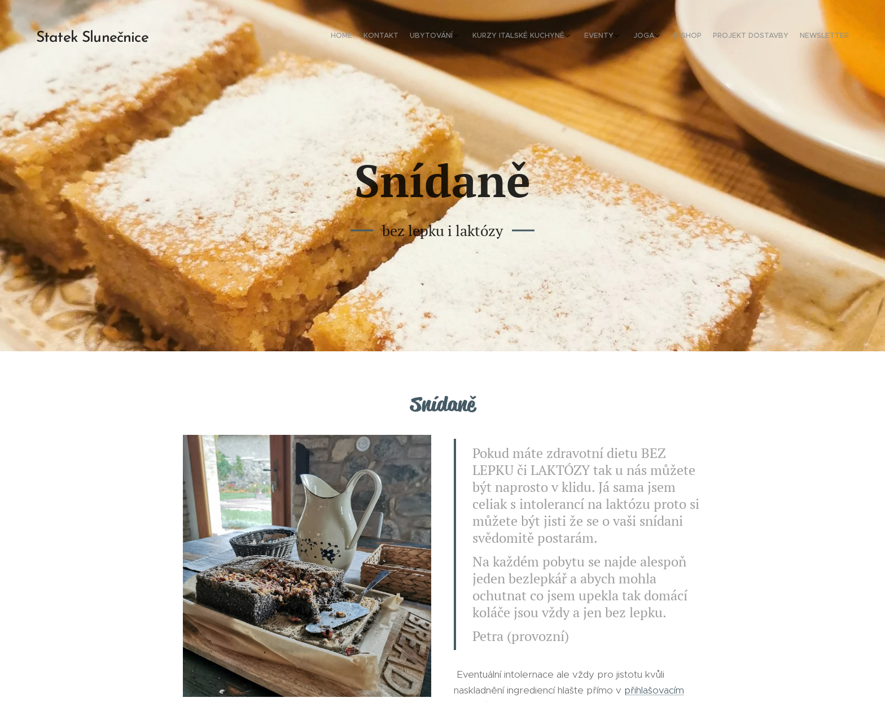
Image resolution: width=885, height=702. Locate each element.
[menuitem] (726, 37)
